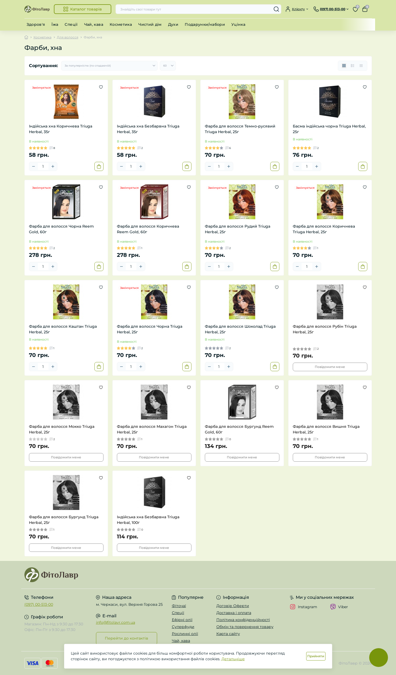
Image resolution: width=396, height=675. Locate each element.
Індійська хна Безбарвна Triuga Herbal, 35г (148, 129)
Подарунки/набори (205, 24)
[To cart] (98, 166)
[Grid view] (344, 65)
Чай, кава (93, 24)
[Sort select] (109, 66)
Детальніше (233, 658)
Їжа (54, 24)
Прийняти (315, 656)
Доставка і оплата (233, 612)
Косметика (121, 24)
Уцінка (238, 24)
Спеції (71, 24)
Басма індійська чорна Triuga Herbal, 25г (329, 129)
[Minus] (33, 166)
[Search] (276, 9)
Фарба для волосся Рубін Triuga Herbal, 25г (325, 329)
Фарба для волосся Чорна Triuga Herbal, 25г (149, 329)
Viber (339, 607)
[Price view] (361, 65)
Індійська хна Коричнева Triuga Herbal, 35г (60, 129)
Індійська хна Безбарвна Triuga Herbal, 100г (148, 520)
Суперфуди (183, 626)
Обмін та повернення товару (244, 626)
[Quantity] (43, 166)
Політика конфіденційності (243, 619)
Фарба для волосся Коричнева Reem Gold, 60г (148, 229)
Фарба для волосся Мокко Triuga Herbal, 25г (61, 429)
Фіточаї (179, 605)
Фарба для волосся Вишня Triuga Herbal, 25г (326, 429)
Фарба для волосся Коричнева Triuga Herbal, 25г (324, 229)
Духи (173, 24)
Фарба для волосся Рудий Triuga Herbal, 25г (237, 229)
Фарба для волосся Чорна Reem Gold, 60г (61, 229)
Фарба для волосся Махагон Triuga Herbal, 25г (152, 429)
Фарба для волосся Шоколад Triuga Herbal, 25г (240, 329)
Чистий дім (150, 24)
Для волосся (67, 37)
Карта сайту (228, 633)
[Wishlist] (101, 87)
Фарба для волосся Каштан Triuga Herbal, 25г (63, 329)
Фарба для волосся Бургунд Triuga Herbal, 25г (63, 520)
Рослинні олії (185, 633)
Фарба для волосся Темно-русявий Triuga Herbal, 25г (240, 129)
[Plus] (53, 166)
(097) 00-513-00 (38, 604)
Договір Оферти (232, 605)
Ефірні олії (182, 619)
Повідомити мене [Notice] (330, 367)
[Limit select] (168, 66)
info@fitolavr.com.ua (115, 622)
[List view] (352, 65)
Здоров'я (36, 24)
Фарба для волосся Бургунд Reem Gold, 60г (239, 429)
